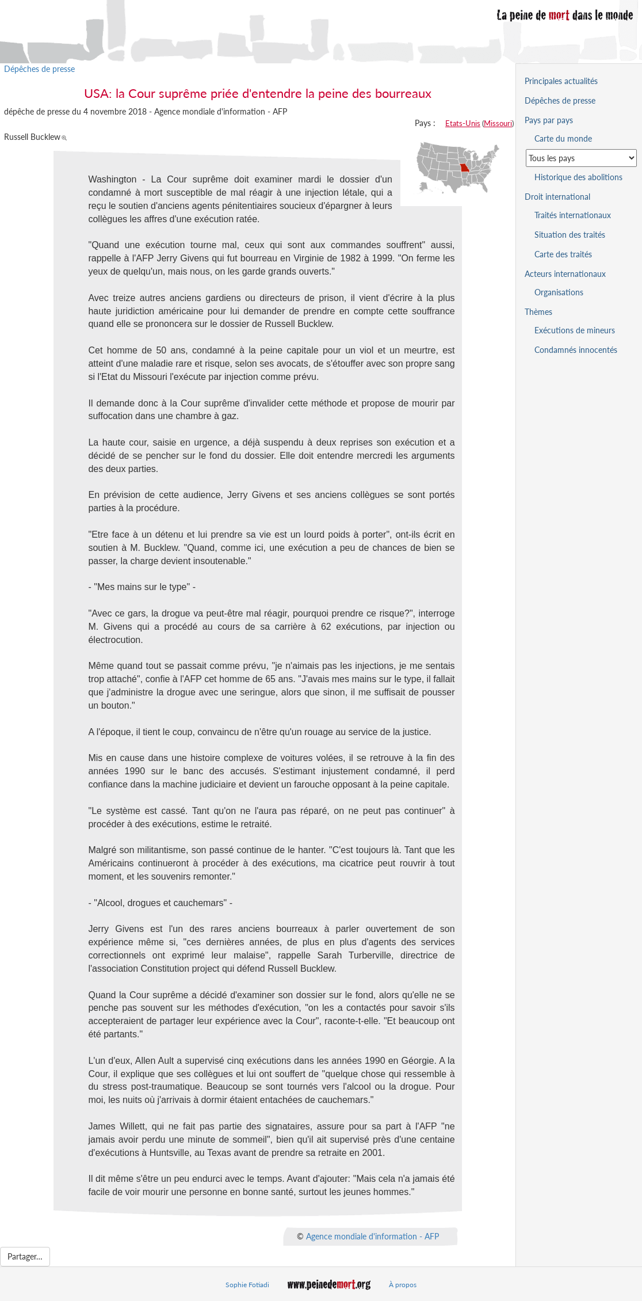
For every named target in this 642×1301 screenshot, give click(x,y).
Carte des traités (563, 254)
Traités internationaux (572, 215)
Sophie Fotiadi (247, 1284)
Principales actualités (561, 81)
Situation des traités (569, 234)
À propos (402, 1284)
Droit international (557, 196)
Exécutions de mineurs (574, 330)
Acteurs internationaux (565, 274)
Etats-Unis (462, 123)
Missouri (498, 123)
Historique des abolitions (578, 177)
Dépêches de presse (39, 69)
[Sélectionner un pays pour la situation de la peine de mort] (581, 158)
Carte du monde (563, 138)
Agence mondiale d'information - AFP (372, 1236)
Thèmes (538, 312)
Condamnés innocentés (575, 350)
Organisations (558, 292)
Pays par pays (549, 120)
